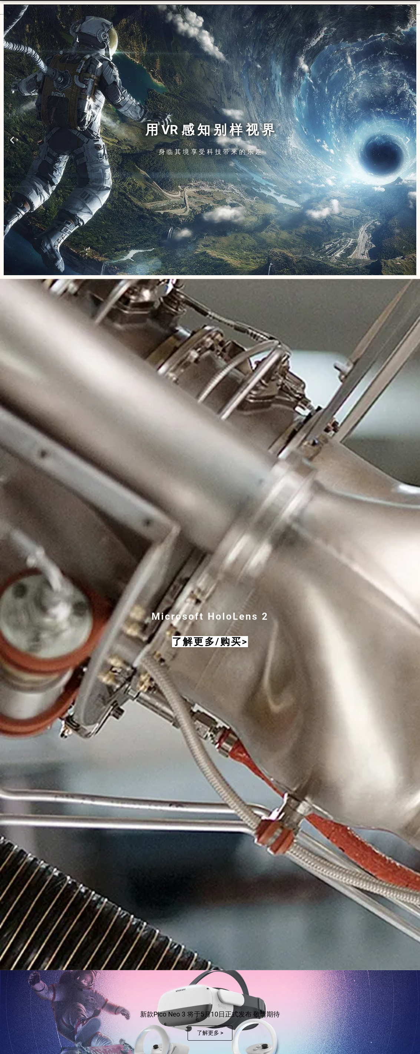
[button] (12, 140)
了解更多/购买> (210, 641)
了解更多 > (210, 1033)
